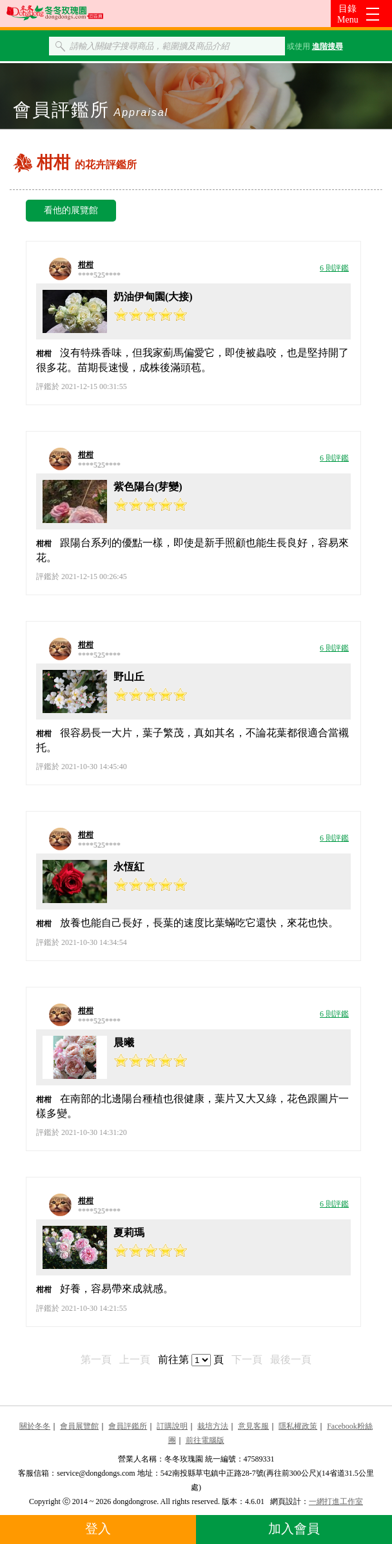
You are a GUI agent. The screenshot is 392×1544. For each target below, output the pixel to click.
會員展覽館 (79, 1426)
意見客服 (253, 1426)
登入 (98, 1528)
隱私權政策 (298, 1426)
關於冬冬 (34, 1426)
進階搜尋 (327, 46)
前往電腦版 (205, 1440)
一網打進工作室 (336, 1501)
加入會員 (294, 1528)
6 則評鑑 (334, 267)
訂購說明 (172, 1426)
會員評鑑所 (127, 1426)
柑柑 (85, 264)
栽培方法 (212, 1426)
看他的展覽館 (71, 210)
